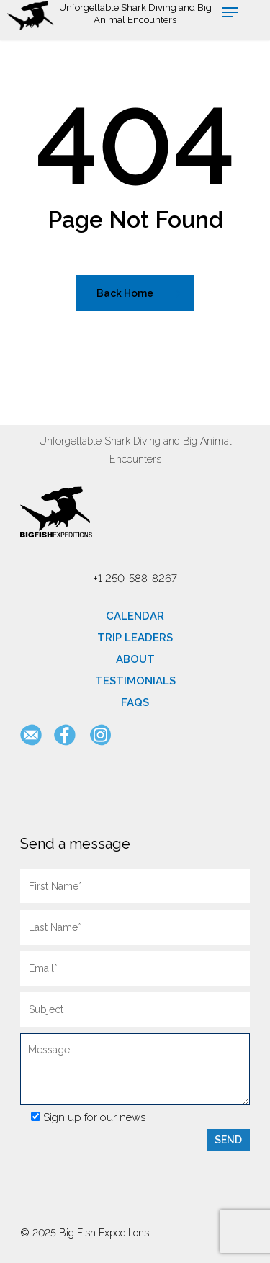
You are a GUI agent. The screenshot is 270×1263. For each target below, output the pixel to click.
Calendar (135, 616)
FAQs (135, 702)
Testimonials (135, 680)
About (135, 659)
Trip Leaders (135, 637)
